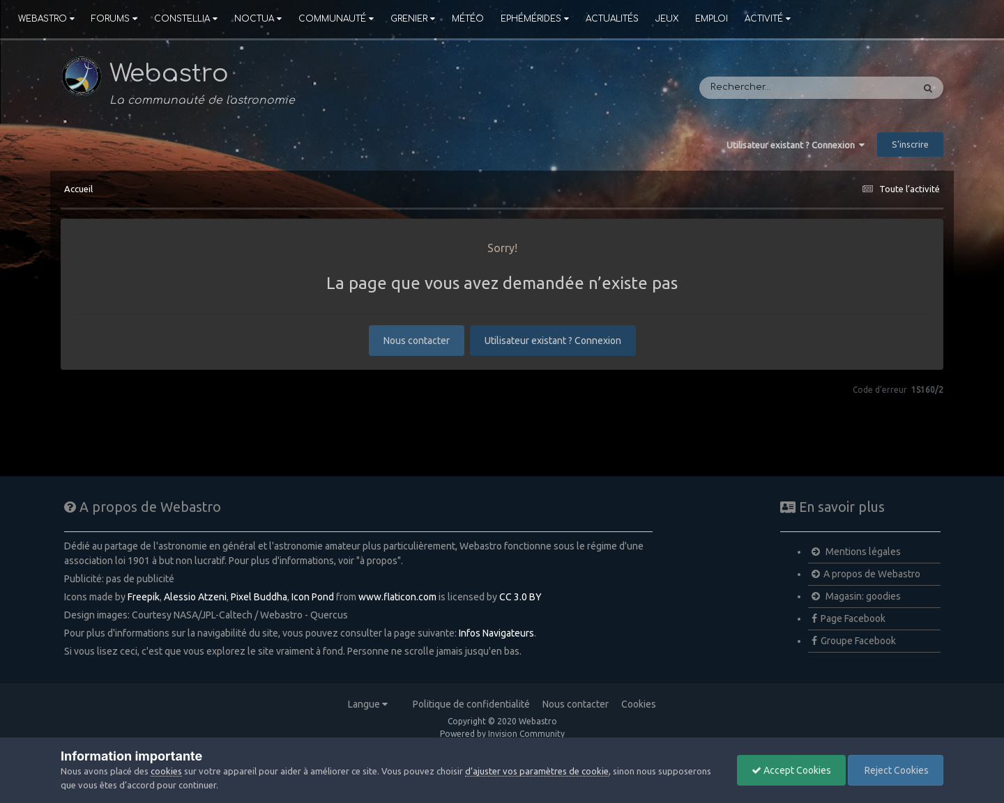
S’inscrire (910, 144)
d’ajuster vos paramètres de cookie (537, 771)
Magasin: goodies (856, 596)
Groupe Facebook (854, 640)
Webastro (46, 19)
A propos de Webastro (866, 573)
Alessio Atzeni (195, 596)
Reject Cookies (895, 770)
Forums (114, 19)
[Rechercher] (764, 88)
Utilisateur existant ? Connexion (796, 145)
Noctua (258, 19)
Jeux (666, 19)
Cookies (638, 704)
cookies (166, 771)
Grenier (412, 19)
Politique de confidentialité (471, 704)
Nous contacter (416, 340)
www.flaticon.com (397, 596)
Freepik (144, 596)
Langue (368, 704)
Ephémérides (535, 19)
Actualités (612, 19)
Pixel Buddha (259, 596)
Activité (768, 19)
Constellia (186, 19)
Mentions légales (856, 551)
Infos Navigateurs (496, 633)
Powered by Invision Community (502, 733)
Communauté (336, 19)
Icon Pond (312, 596)
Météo (468, 19)
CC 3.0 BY (520, 596)
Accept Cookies (791, 770)
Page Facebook (848, 618)
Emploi (711, 19)
